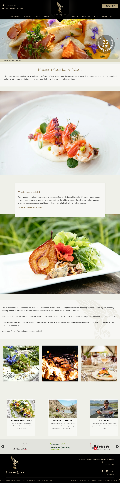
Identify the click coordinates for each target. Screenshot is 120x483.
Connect (104, 16)
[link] (60, 254)
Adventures (27, 16)
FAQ (111, 16)
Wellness (37, 16)
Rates (96, 16)
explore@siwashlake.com (12, 9)
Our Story (75, 16)
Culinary (46, 16)
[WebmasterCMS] (119, 480)
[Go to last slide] (2, 38)
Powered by (108, 480)
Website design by (84, 480)
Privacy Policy (109, 474)
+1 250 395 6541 (9, 5)
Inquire (110, 6)
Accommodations (14, 16)
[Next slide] (117, 38)
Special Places (87, 16)
